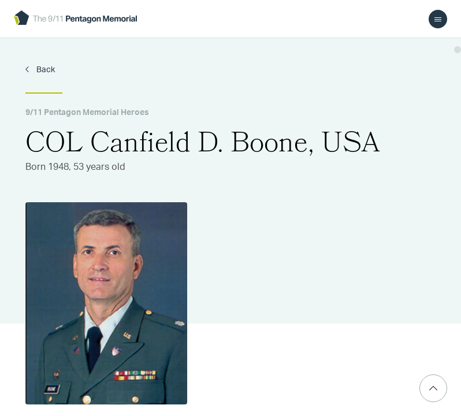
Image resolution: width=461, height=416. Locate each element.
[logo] (75, 19)
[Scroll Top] (433, 388)
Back (45, 70)
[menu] (438, 19)
